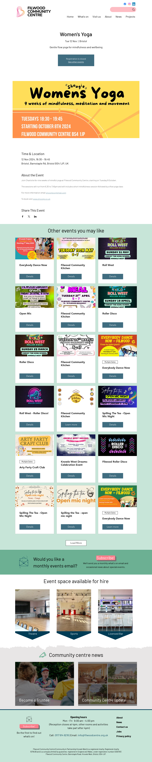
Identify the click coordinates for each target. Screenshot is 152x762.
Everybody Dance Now (33, 265)
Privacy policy (123, 736)
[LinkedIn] (133, 4)
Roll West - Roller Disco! (33, 413)
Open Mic (25, 313)
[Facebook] (124, 4)
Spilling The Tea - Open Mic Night (116, 415)
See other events (76, 62)
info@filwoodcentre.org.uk (93, 735)
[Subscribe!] (105, 557)
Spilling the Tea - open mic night (74, 514)
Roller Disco (109, 313)
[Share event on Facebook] (22, 216)
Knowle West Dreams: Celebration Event (74, 463)
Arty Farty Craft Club (32, 467)
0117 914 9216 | (62, 735)
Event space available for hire (76, 581)
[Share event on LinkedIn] (35, 216)
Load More (76, 542)
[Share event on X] (29, 216)
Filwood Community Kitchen (73, 267)
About (119, 717)
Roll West (108, 265)
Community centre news (76, 655)
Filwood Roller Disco (114, 461)
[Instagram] (129, 4)
